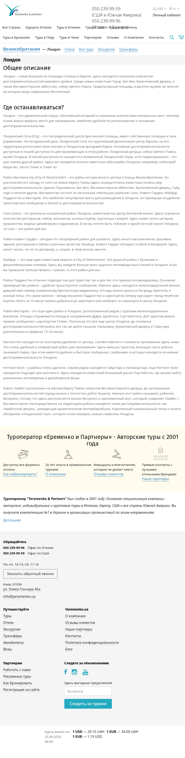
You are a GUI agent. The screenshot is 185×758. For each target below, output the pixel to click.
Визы (7, 649)
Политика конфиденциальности (92, 642)
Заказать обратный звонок (30, 573)
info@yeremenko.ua (19, 596)
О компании (55, 474)
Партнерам (93, 37)
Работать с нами (17, 669)
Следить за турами (88, 703)
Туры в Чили (69, 37)
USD (161, 8)
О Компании (134, 37)
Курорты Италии (38, 27)
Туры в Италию (68, 27)
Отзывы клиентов (108, 474)
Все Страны (11, 27)
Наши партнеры (155, 478)
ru (175, 8)
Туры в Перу (44, 37)
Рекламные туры (17, 676)
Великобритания (21, 49)
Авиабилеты (13, 642)
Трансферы (128, 49)
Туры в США (94, 27)
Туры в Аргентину (123, 27)
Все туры (86, 49)
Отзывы (113, 37)
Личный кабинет (167, 15)
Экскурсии (106, 49)
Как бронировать (17, 683)
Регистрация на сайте (21, 689)
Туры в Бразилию (16, 37)
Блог (69, 649)
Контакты (156, 37)
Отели (70, 49)
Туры (7, 616)
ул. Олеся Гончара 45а (22, 589)
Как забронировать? (20, 474)
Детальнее (12, 520)
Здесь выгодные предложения (88, 683)
